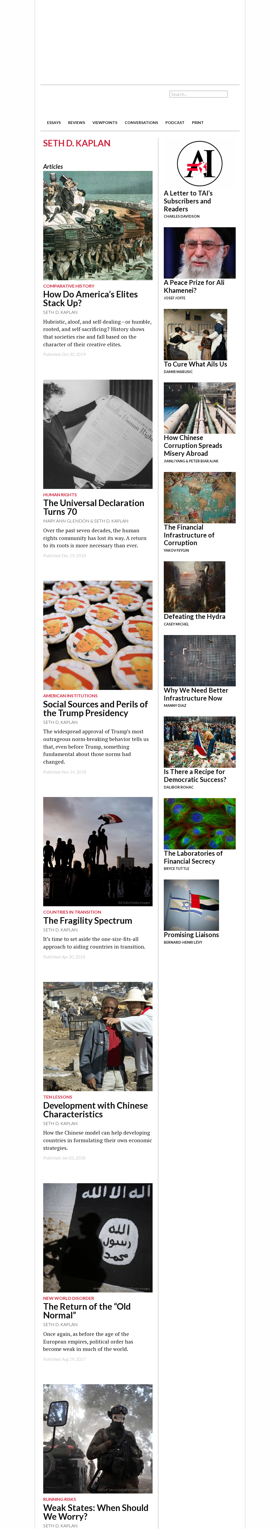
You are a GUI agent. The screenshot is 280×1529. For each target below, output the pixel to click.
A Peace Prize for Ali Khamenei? (194, 286)
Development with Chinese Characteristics (95, 1109)
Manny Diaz (175, 705)
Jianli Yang (174, 461)
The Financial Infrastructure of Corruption (189, 535)
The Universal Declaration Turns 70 (93, 507)
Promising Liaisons (191, 934)
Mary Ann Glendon (66, 520)
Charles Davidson (182, 216)
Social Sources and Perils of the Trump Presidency (95, 708)
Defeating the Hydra (194, 616)
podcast (175, 122)
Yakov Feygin (176, 550)
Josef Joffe (174, 298)
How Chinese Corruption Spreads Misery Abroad (193, 445)
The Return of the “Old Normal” (87, 1310)
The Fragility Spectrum (87, 920)
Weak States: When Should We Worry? (95, 1512)
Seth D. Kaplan (60, 312)
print (198, 122)
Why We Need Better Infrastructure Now (196, 694)
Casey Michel (176, 624)
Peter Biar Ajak (203, 461)
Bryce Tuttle (176, 868)
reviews (76, 122)
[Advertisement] (125, 39)
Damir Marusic (178, 372)
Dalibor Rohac (179, 787)
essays (54, 122)
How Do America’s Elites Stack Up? (90, 298)
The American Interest (78, 101)
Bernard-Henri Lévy (183, 942)
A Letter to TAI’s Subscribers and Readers (188, 201)
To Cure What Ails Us (195, 364)
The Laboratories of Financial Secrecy (193, 857)
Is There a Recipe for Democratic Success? (195, 775)
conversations (141, 122)
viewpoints (104, 122)
